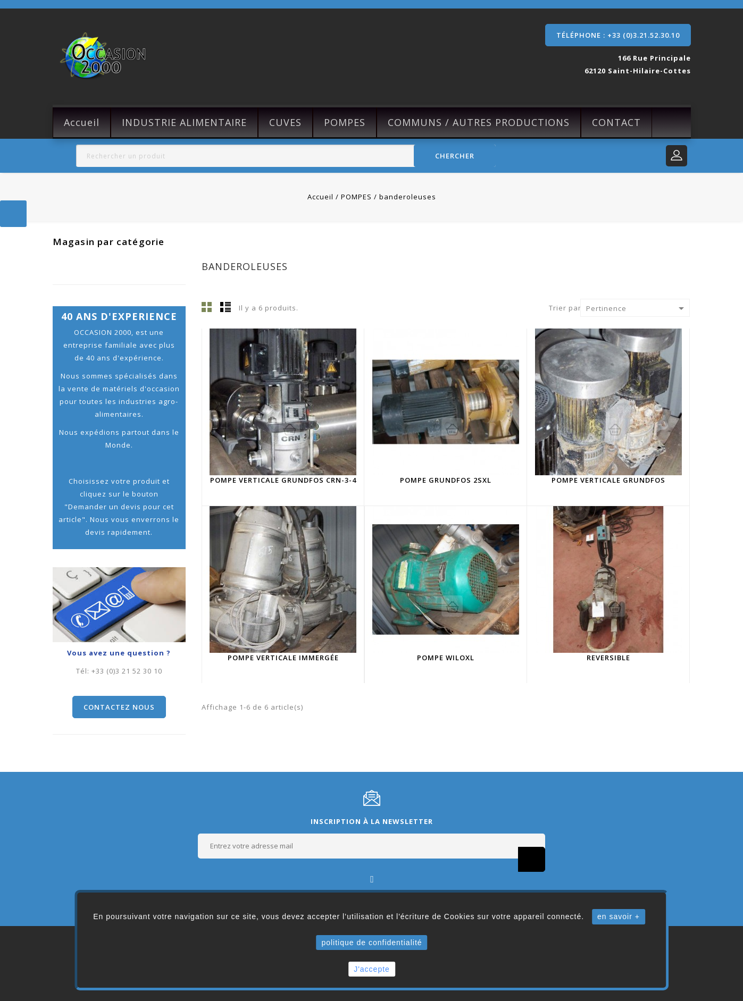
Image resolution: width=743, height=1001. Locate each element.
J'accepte (372, 969)
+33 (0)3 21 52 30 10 (126, 671)
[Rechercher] (286, 156)
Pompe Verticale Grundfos (608, 480)
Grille (207, 306)
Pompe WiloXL (445, 657)
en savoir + (618, 916)
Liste (225, 306)
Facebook (371, 878)
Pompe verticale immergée (283, 657)
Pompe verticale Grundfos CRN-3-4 (283, 480)
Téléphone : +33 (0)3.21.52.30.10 (618, 35)
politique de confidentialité (371, 942)
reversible (608, 657)
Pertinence (637, 308)
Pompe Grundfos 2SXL (445, 480)
